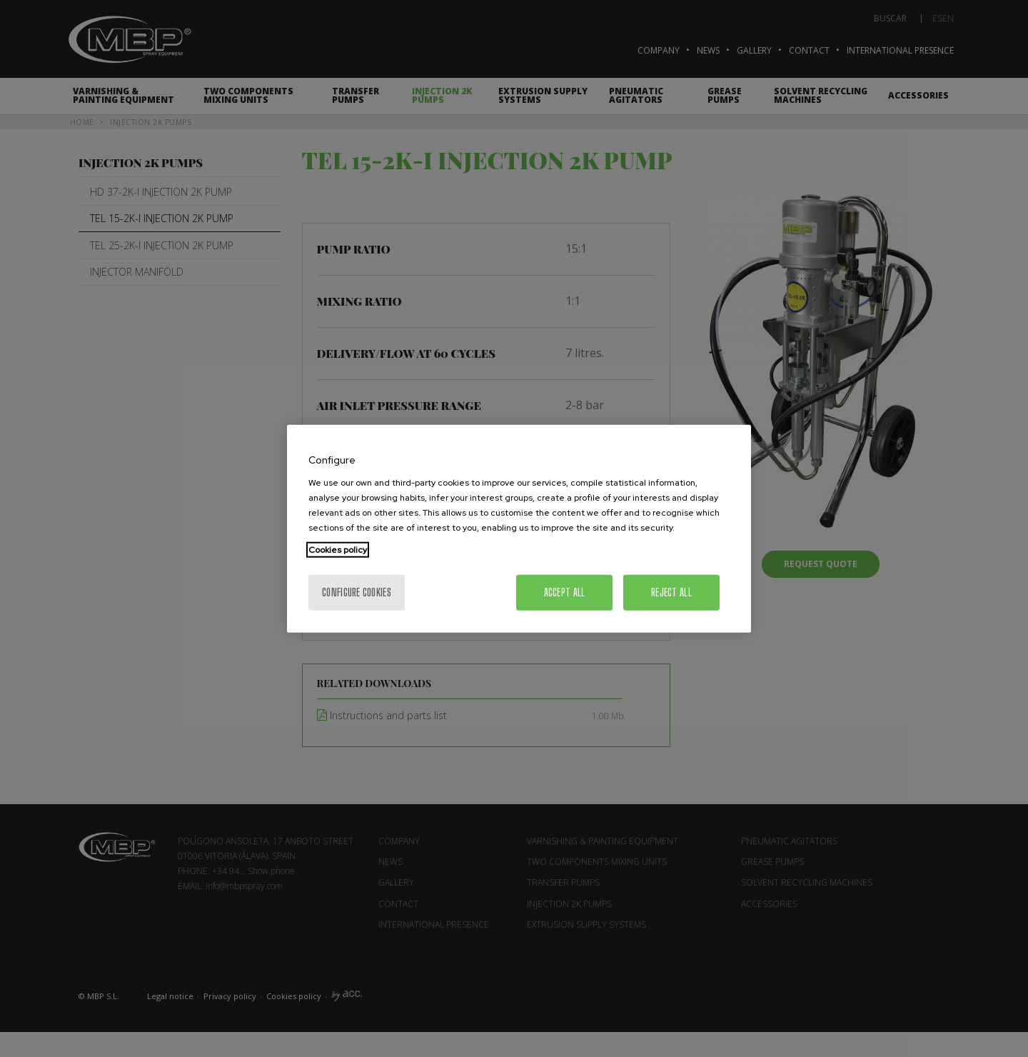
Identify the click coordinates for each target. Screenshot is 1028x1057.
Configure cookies (356, 592)
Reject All (671, 592)
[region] (519, 529)
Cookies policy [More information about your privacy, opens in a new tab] (337, 549)
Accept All (564, 592)
